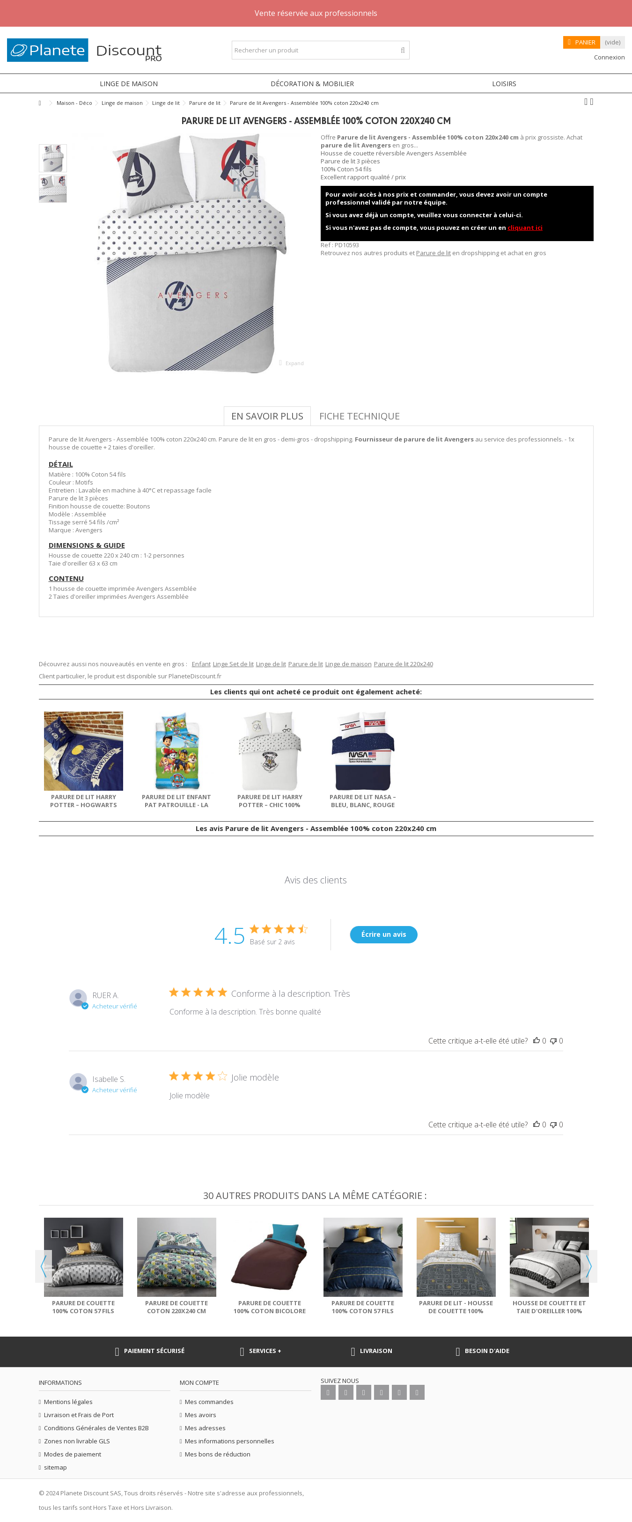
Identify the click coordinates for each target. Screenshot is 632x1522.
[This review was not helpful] (553, 1041)
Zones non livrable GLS (77, 1441)
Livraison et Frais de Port (79, 1415)
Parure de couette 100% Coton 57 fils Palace (362, 1311)
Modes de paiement (72, 1454)
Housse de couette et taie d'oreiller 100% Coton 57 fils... (549, 1311)
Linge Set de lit (233, 664)
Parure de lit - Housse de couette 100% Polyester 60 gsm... (456, 1311)
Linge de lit (271, 664)
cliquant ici (525, 227)
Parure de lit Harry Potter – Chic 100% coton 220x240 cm (269, 805)
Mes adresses (205, 1428)
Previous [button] (43, 1266)
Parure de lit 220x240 (403, 664)
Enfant (201, 664)
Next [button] (589, 1266)
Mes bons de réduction (217, 1454)
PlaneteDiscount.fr (195, 676)
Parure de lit (433, 253)
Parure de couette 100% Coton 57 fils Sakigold (83, 1311)
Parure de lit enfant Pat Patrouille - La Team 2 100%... (176, 805)
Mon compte (199, 1382)
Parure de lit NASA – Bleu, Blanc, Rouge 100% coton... (363, 805)
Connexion (609, 57)
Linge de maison (348, 664)
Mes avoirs (200, 1415)
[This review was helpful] (536, 1041)
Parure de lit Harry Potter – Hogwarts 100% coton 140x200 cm (83, 805)
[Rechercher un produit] (403, 50)
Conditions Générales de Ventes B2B (96, 1428)
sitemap (55, 1467)
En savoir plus (267, 416)
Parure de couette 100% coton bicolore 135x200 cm (270, 1311)
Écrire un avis (383, 934)
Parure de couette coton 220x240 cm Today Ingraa (176, 1311)
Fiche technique (359, 416)
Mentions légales (68, 1402)
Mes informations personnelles (229, 1441)
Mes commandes (209, 1402)
